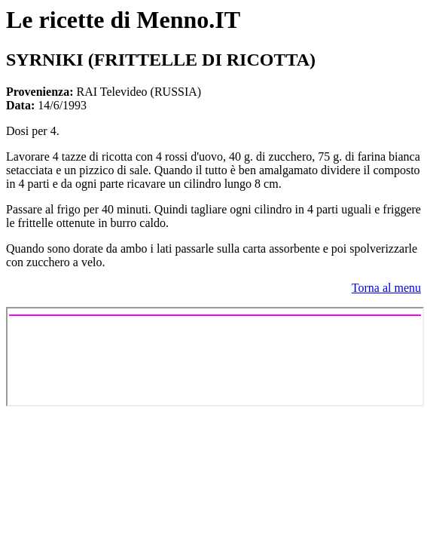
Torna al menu (386, 287)
